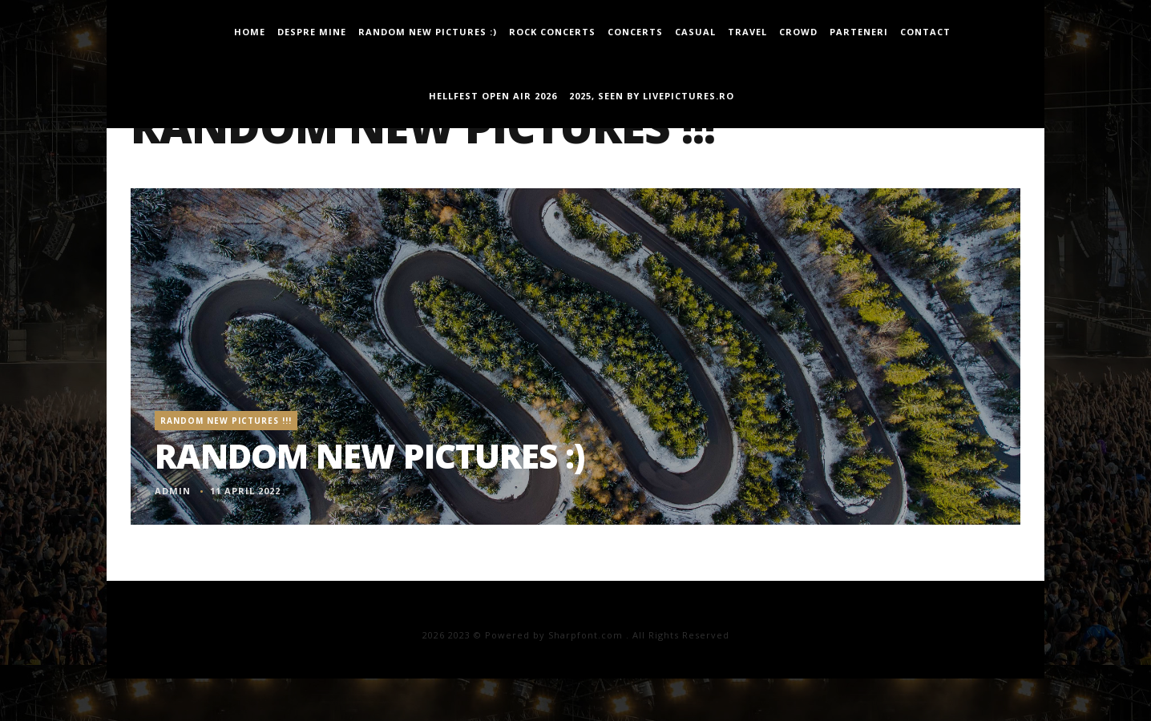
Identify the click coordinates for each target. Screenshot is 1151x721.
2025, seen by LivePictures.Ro (651, 96)
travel (747, 32)
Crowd (798, 32)
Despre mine (311, 32)
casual (695, 32)
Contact (925, 32)
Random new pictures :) (427, 32)
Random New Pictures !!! (226, 420)
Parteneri (859, 32)
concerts (635, 32)
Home (249, 32)
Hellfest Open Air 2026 (493, 96)
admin (173, 491)
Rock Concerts (552, 32)
